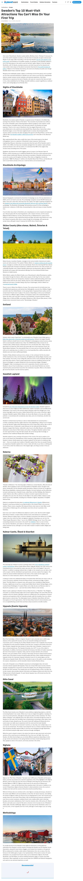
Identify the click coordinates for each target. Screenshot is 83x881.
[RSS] (70, 2)
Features (54, 2)
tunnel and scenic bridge (10, 284)
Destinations (24, 2)
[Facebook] (65, 2)
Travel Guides (34, 2)
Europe (11, 7)
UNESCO (33, 522)
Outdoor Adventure (45, 2)
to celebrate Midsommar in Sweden (32, 502)
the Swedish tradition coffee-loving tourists (21, 134)
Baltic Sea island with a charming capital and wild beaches (18, 339)
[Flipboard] (68, 2)
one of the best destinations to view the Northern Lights (24, 407)
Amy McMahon (5, 20)
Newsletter (76, 2)
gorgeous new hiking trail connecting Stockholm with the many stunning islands (26, 203)
